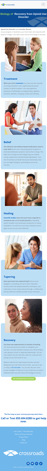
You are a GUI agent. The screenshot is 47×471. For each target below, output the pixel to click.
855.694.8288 (16, 367)
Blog (23, 440)
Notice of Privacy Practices (23, 434)
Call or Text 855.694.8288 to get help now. (23, 419)
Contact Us (23, 443)
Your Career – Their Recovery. (23, 431)
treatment (19, 83)
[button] (43, 4)
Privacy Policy (23, 437)
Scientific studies (10, 218)
